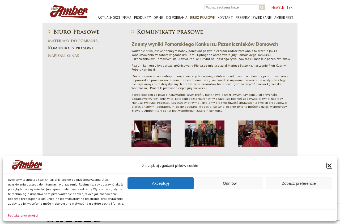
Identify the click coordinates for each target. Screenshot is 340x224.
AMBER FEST (284, 17)
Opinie (159, 17)
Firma (126, 17)
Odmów (230, 183)
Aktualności (109, 17)
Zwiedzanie (262, 17)
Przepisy (243, 17)
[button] (329, 165)
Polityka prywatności (23, 215)
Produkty (142, 17)
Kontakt (225, 17)
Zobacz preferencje (299, 183)
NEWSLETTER (281, 7)
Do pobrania (177, 17)
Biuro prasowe (202, 17)
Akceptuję (160, 183)
